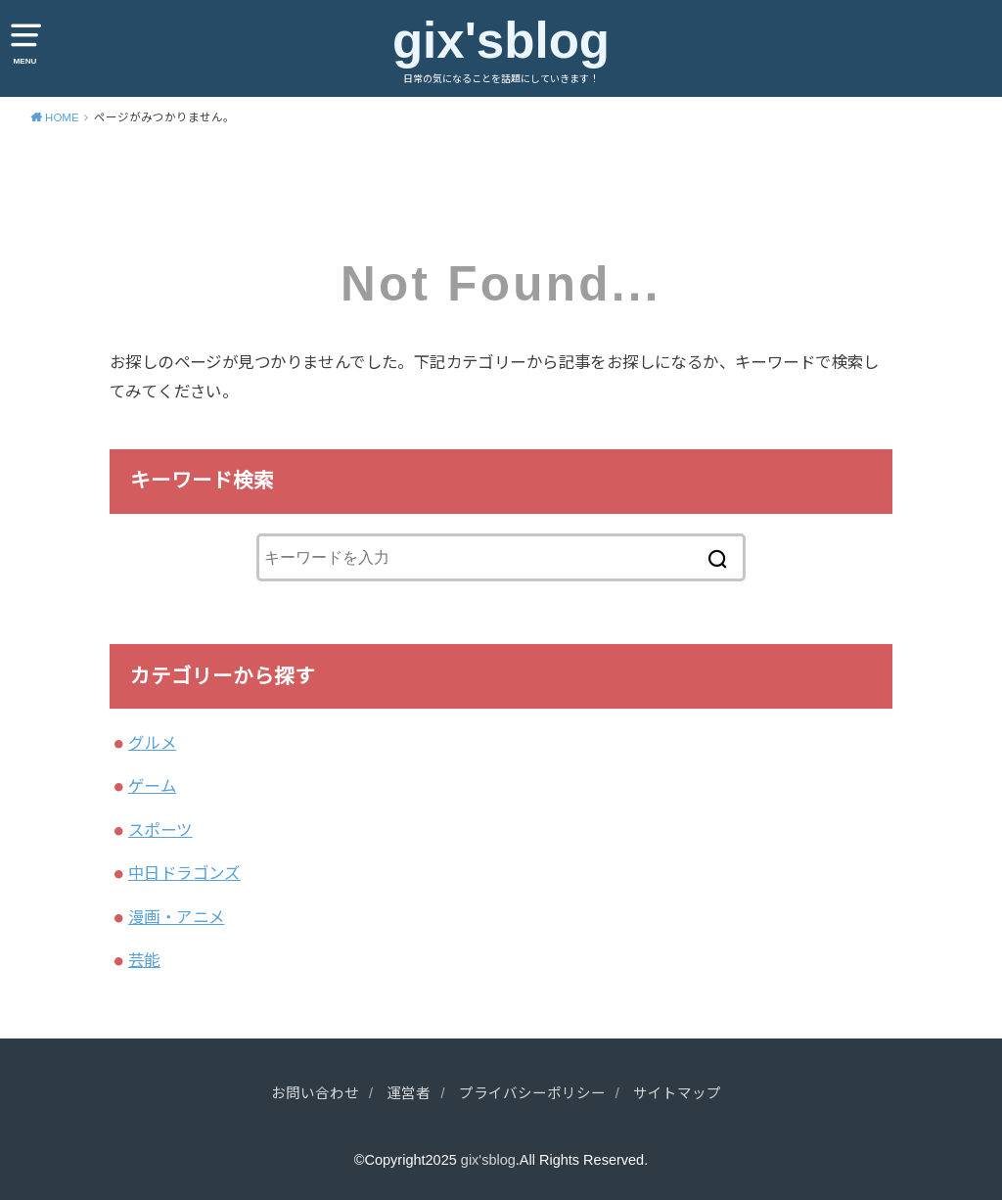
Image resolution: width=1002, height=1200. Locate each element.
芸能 (144, 960)
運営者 (409, 1093)
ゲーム (152, 786)
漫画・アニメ (176, 917)
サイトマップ (677, 1093)
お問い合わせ (315, 1093)
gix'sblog (501, 41)
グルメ (152, 743)
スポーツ (160, 830)
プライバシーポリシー (532, 1093)
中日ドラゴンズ (184, 873)
